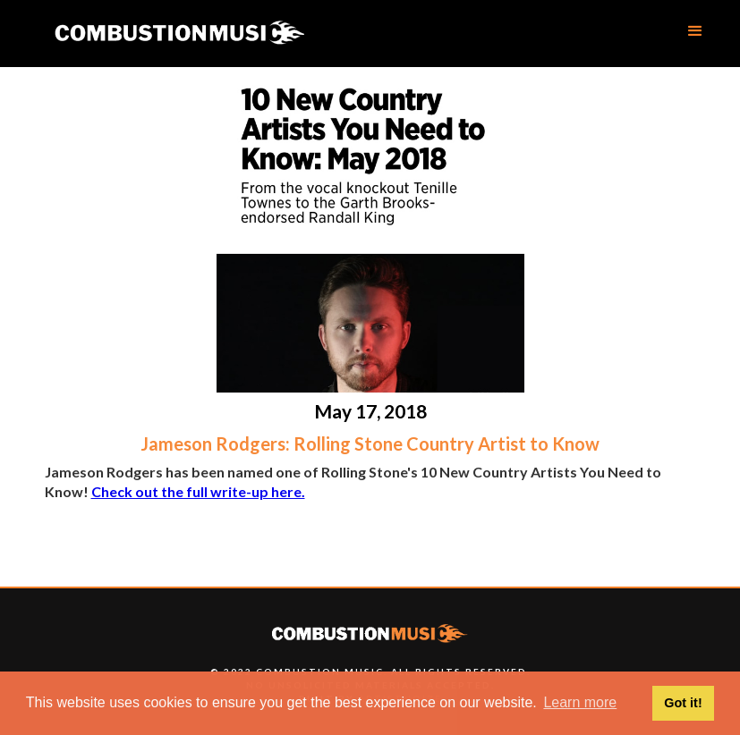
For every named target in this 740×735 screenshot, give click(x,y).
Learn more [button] (580, 702)
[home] (179, 33)
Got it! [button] (683, 703)
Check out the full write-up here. (198, 491)
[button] (695, 31)
